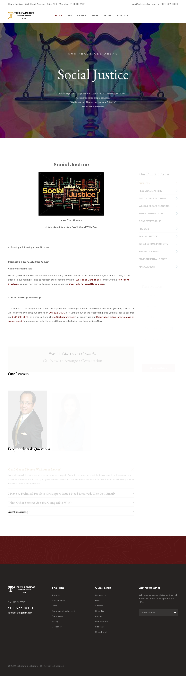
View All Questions (17, 512)
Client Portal (101, 632)
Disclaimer (56, 626)
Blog (95, 15)
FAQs (97, 600)
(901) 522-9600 (169, 4)
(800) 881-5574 (19, 316)
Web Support (101, 621)
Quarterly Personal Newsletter (86, 283)
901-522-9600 (57, 312)
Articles (98, 616)
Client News (57, 616)
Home (58, 15)
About (107, 15)
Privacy (55, 621)
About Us (56, 595)
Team (54, 605)
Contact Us (100, 595)
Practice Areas (58, 600)
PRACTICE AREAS (77, 15)
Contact (122, 15)
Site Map (99, 626)
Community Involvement (63, 611)
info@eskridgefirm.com (144, 4)
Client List (100, 611)
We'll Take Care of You (88, 279)
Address (99, 605)
